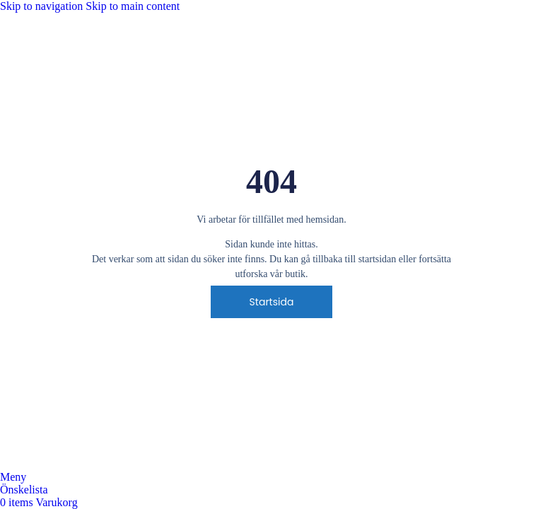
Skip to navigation (43, 6)
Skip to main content (133, 6)
